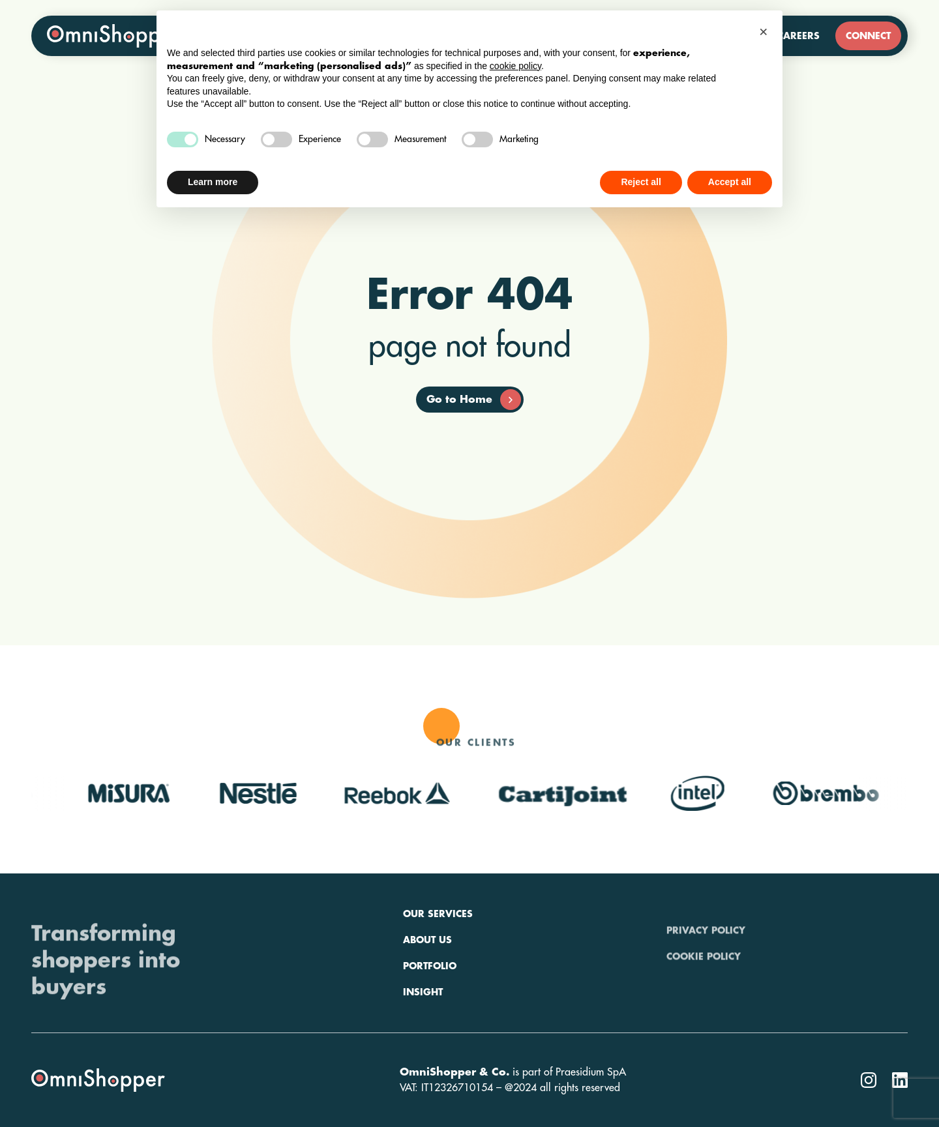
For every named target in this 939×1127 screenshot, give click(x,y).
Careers (798, 35)
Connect (868, 35)
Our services (438, 950)
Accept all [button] (729, 182)
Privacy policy (705, 950)
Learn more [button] (212, 182)
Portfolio (429, 1002)
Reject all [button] (641, 182)
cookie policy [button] (515, 66)
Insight (423, 1028)
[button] (765, 31)
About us (427, 976)
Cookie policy (703, 976)
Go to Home (473, 399)
